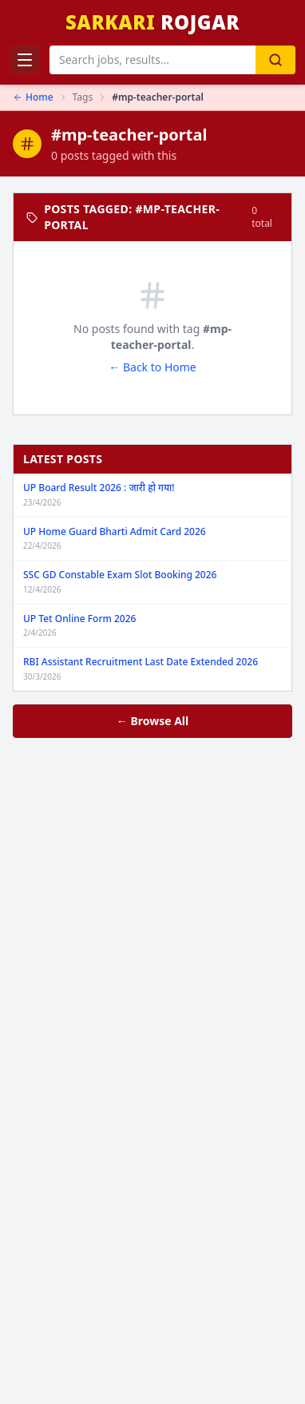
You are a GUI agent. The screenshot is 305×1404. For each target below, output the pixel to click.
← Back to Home (152, 367)
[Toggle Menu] (25, 60)
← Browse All (152, 720)
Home (33, 97)
